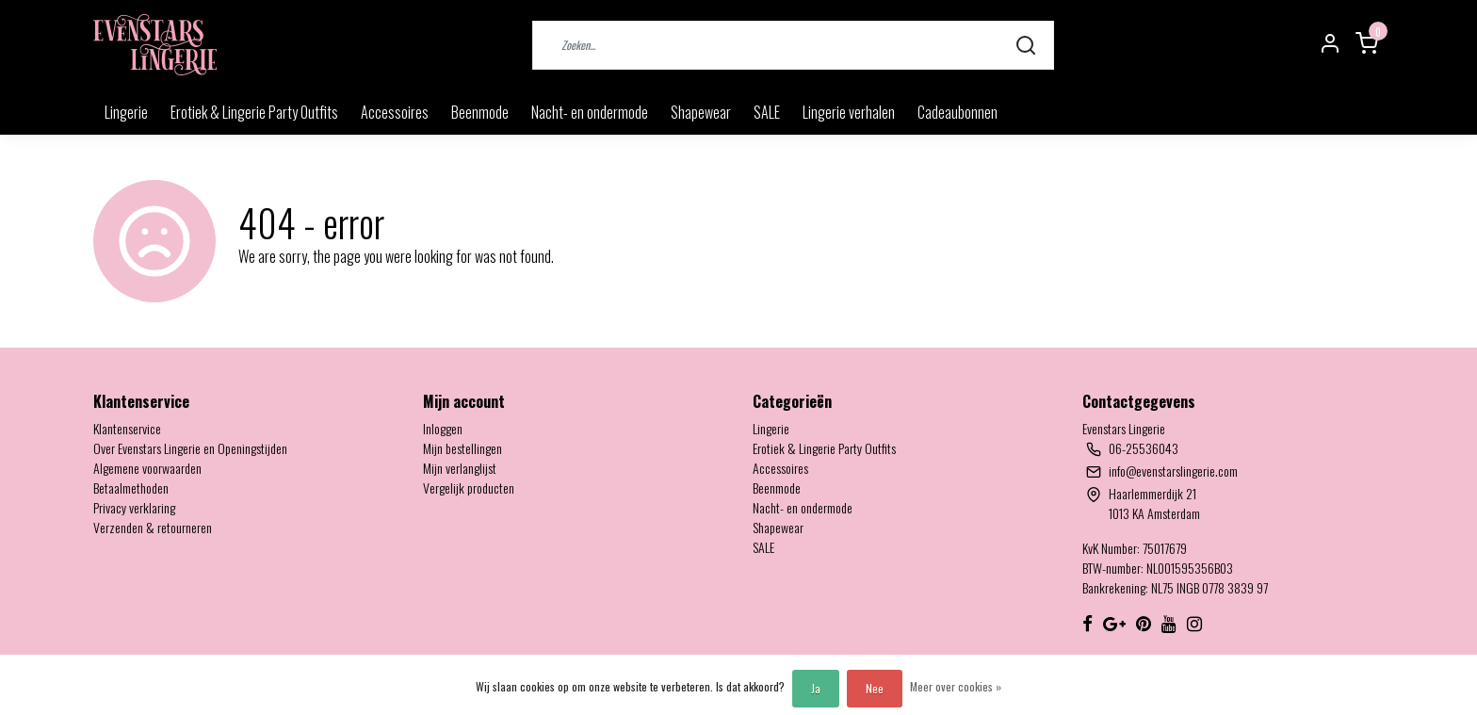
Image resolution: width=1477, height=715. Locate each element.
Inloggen (443, 428)
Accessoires (395, 112)
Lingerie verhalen (849, 112)
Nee (875, 688)
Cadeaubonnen (957, 112)
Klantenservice (127, 428)
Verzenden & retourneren (152, 527)
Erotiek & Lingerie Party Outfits (254, 112)
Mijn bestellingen (462, 448)
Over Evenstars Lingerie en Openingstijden (190, 448)
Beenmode (480, 112)
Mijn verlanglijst (459, 468)
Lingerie (126, 112)
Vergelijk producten (468, 487)
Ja (815, 688)
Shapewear (701, 112)
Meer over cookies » (955, 686)
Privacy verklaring (134, 507)
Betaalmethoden (131, 487)
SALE (767, 112)
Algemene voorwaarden (147, 468)
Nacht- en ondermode (589, 112)
